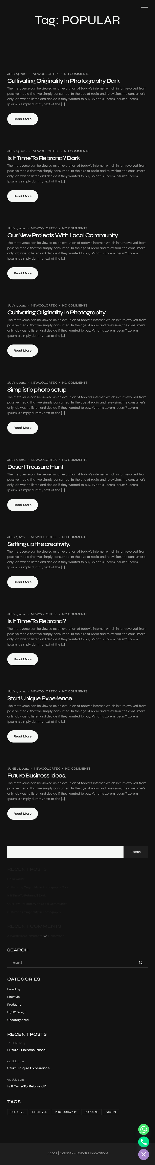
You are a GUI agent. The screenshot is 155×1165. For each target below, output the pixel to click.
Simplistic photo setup (36, 389)
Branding (13, 989)
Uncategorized (18, 1020)
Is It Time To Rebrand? (36, 621)
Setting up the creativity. (38, 544)
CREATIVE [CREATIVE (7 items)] (17, 1112)
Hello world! (16, 879)
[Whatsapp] (143, 1129)
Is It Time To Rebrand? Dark (43, 158)
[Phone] (143, 1142)
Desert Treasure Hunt (35, 466)
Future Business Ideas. (36, 775)
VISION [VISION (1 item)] (111, 1112)
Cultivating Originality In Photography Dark (63, 80)
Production (15, 1004)
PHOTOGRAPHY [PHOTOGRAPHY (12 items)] (66, 1112)
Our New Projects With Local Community (62, 235)
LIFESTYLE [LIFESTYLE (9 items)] (39, 1112)
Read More (22, 119)
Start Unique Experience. (40, 698)
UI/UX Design (16, 1012)
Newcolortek (46, 74)
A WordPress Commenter (25, 936)
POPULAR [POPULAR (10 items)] (91, 1112)
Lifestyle (13, 997)
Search (136, 852)
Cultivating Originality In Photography (56, 312)
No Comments (76, 74)
